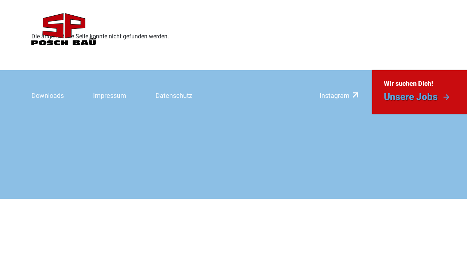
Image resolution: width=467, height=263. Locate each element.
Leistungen (189, 29)
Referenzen (240, 29)
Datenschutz (173, 95)
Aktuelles (378, 29)
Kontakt (421, 29)
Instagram (335, 95)
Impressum (109, 95)
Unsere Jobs (410, 96)
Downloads (47, 95)
